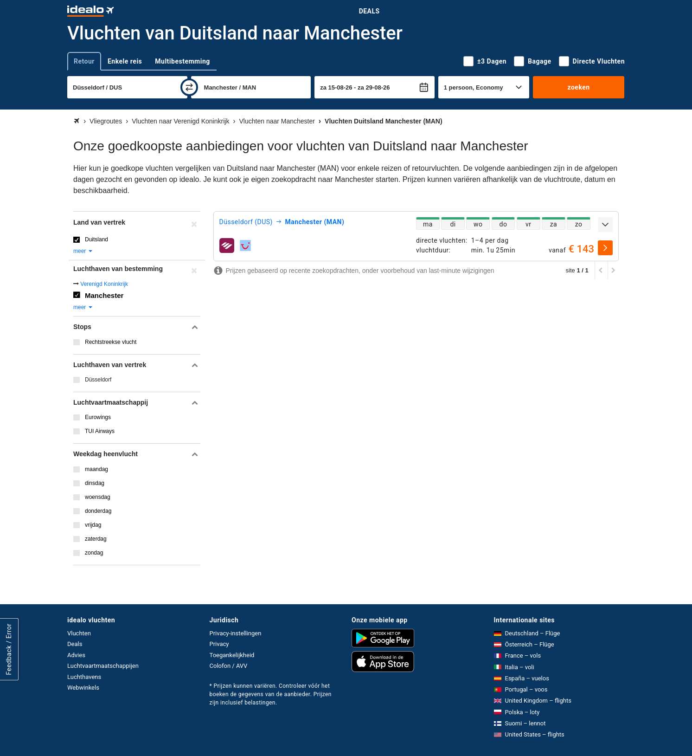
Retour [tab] (84, 61)
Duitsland (96, 239)
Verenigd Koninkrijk (104, 284)
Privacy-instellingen (236, 633)
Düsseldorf (98, 379)
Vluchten (79, 633)
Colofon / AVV (229, 665)
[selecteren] (605, 247)
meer (83, 251)
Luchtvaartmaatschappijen (103, 665)
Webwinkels (83, 687)
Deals (369, 11)
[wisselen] (189, 87)
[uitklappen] (605, 224)
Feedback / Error (9, 649)
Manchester (104, 295)
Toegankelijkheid (232, 655)
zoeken (578, 87)
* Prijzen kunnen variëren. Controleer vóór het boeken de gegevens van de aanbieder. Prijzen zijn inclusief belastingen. (271, 694)
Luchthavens (84, 676)
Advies (76, 655)
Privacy (219, 643)
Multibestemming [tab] (182, 61)
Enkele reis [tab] (125, 61)
